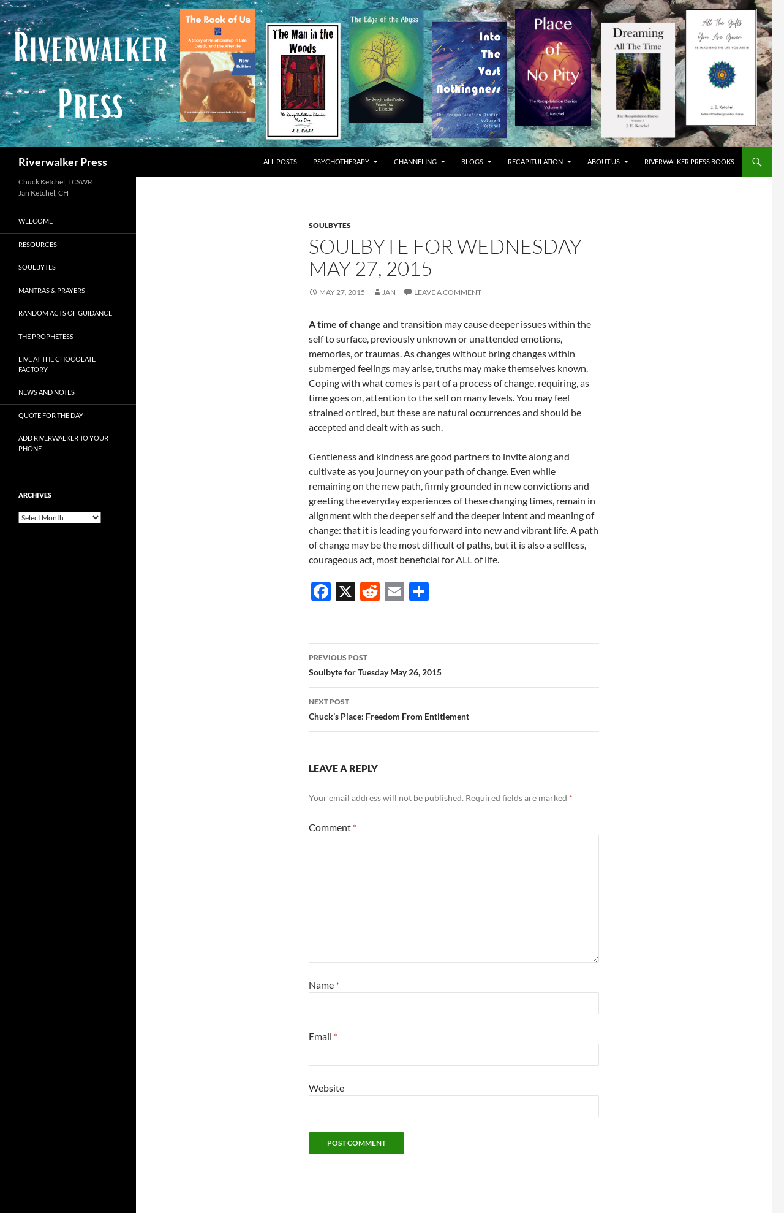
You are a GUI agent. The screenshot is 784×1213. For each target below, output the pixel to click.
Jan (389, 292)
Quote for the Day (50, 415)
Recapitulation (535, 161)
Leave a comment (447, 292)
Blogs (472, 161)
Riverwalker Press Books (689, 161)
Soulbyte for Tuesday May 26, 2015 (454, 663)
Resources (37, 244)
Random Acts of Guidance (65, 313)
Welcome (35, 221)
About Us (603, 161)
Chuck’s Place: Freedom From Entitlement (454, 707)
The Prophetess (46, 336)
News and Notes (46, 392)
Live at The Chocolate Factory (57, 364)
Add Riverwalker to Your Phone (63, 443)
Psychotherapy (341, 161)
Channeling (415, 161)
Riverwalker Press (62, 162)
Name (324, 985)
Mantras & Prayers (51, 290)
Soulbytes (330, 225)
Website (326, 1087)
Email (323, 1036)
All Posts (280, 161)
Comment (332, 827)
